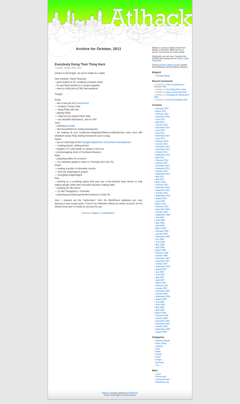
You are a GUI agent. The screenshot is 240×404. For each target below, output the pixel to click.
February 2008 (162, 253)
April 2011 (160, 179)
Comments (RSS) (127, 395)
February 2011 (162, 185)
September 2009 (163, 215)
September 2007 (163, 266)
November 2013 (162, 136)
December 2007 (162, 258)
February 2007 (162, 286)
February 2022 (162, 114)
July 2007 (160, 272)
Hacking (159, 346)
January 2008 (162, 256)
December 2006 (162, 291)
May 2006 (160, 307)
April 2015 (160, 122)
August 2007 (161, 269)
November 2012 (162, 149)
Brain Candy (161, 343)
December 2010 (162, 187)
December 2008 (162, 236)
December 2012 (162, 147)
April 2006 (160, 310)
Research (160, 362)
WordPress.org (162, 382)
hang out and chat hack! (176, 92)
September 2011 (163, 174)
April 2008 (160, 247)
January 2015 (162, 125)
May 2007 (160, 277)
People (159, 354)
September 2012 (163, 155)
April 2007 (160, 280)
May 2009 (160, 223)
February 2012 (162, 160)
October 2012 (162, 152)
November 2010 (162, 190)
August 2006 (161, 299)
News (95, 213)
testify (72, 126)
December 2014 (162, 127)
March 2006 (161, 313)
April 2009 (160, 226)
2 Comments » (107, 213)
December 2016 (162, 117)
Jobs (158, 349)
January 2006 (162, 318)
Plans (158, 357)
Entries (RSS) (110, 395)
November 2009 (162, 209)
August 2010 (161, 198)
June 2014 (160, 130)
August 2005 (161, 332)
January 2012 (162, 163)
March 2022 (161, 111)
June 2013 (160, 138)
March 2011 (161, 182)
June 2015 (160, 119)
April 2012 (160, 157)
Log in (158, 374)
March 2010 (161, 204)
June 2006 (160, 305)
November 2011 (162, 168)
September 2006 (163, 296)
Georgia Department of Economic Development (106, 142)
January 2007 (162, 288)
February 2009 (162, 231)
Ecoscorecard (81, 103)
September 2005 (163, 329)
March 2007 (161, 283)
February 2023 (162, 108)
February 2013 (162, 141)
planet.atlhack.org (169, 65)
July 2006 (160, 302)
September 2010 (163, 196)
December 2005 (162, 321)
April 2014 (160, 133)
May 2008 (160, 245)
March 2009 (161, 228)
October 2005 (162, 326)
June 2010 (160, 201)
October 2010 (162, 193)
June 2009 (160, 220)
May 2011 (160, 177)
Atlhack (105, 393)
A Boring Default (163, 341)
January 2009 (162, 234)
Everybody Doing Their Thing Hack (80, 64)
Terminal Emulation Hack (177, 100)
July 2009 (160, 217)
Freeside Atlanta (163, 76)
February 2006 (162, 315)
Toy (157, 365)
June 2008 (160, 242)
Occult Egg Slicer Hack (176, 89)
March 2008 (161, 250)
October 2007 (162, 264)
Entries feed (161, 377)
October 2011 (162, 171)
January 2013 (162, 144)
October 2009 (162, 212)
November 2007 (162, 261)
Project (159, 360)
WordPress (133, 393)
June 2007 (160, 275)
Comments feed (162, 379)
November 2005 (162, 324)
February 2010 (162, 207)
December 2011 (162, 166)
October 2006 (162, 294)
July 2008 (160, 239)
